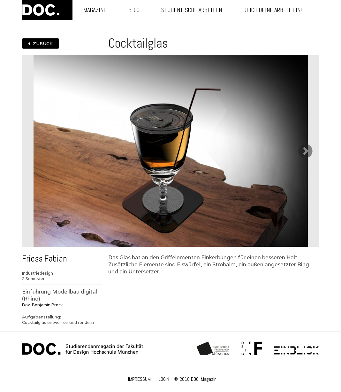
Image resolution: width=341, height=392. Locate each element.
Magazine (95, 10)
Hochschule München (213, 348)
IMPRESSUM (139, 379)
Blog (134, 10)
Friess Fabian (44, 258)
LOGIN (163, 379)
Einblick (296, 348)
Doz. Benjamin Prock (42, 305)
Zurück (43, 43)
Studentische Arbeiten (191, 10)
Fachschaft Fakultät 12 (252, 348)
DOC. (47, 10)
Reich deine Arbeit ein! (273, 10)
